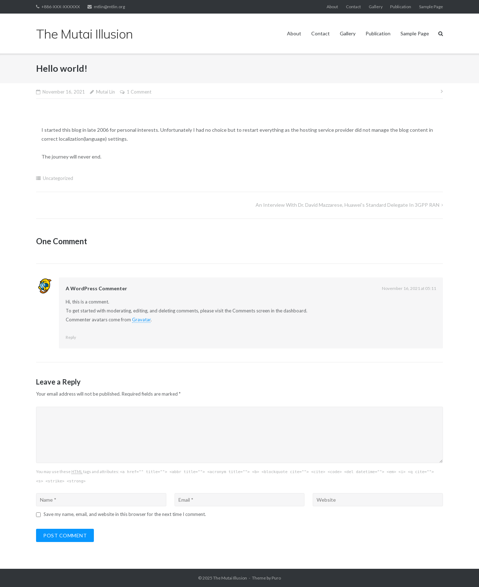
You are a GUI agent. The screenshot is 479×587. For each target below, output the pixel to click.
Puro (276, 578)
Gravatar (141, 319)
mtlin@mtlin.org (109, 6)
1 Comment (139, 92)
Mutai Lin (105, 92)
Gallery (376, 6)
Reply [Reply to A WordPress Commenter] (71, 337)
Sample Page (431, 6)
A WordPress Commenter (96, 288)
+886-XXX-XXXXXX (60, 6)
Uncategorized (58, 178)
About (332, 6)
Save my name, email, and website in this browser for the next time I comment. (125, 514)
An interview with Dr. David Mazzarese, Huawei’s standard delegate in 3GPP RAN (347, 205)
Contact (353, 6)
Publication (400, 6)
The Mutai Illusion (230, 578)
